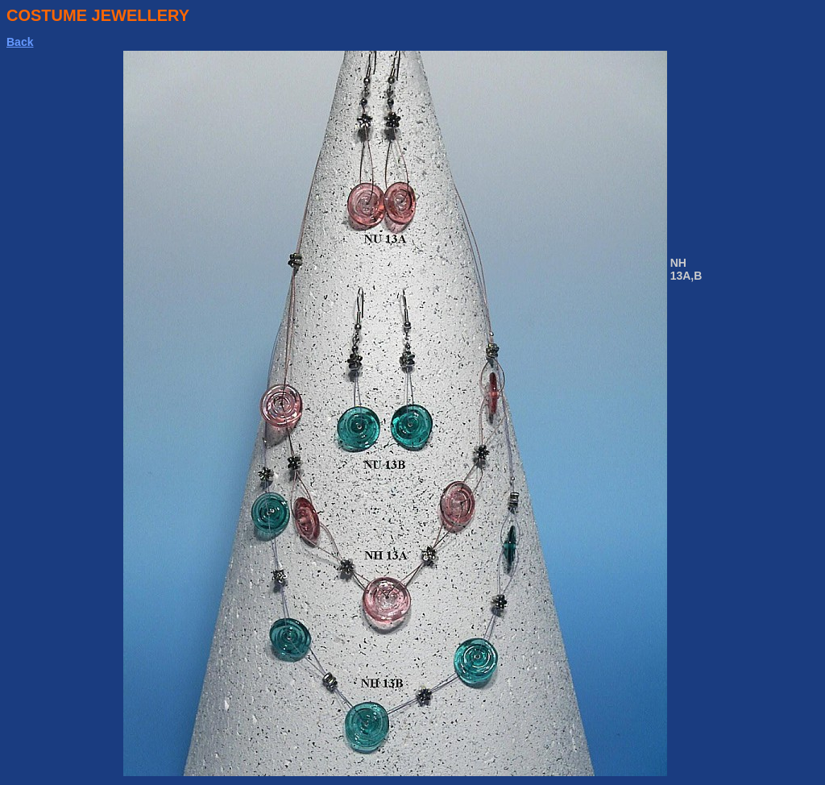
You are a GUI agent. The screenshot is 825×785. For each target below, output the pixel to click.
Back (19, 41)
